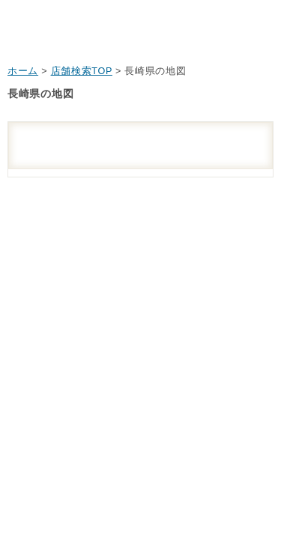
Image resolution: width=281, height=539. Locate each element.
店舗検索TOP (81, 71)
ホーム (22, 71)
